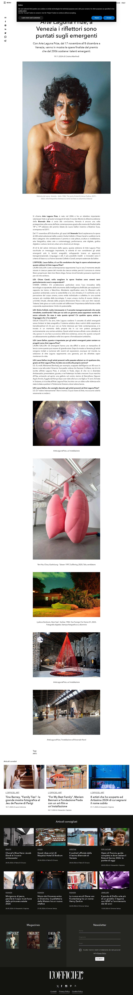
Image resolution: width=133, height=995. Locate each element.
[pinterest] (5, 26)
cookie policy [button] (22, 11)
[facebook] (5, 22)
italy (123, 3)
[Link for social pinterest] (71, 986)
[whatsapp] (5, 37)
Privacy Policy (101, 953)
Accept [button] (109, 18)
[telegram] (5, 41)
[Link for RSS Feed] (75, 986)
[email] (5, 18)
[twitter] (5, 33)
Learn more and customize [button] (31, 18)
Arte (35, 753)
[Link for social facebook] (62, 986)
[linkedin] (5, 29)
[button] (60, 940)
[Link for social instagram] (66, 986)
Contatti (53, 991)
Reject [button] (97, 18)
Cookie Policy (77, 991)
